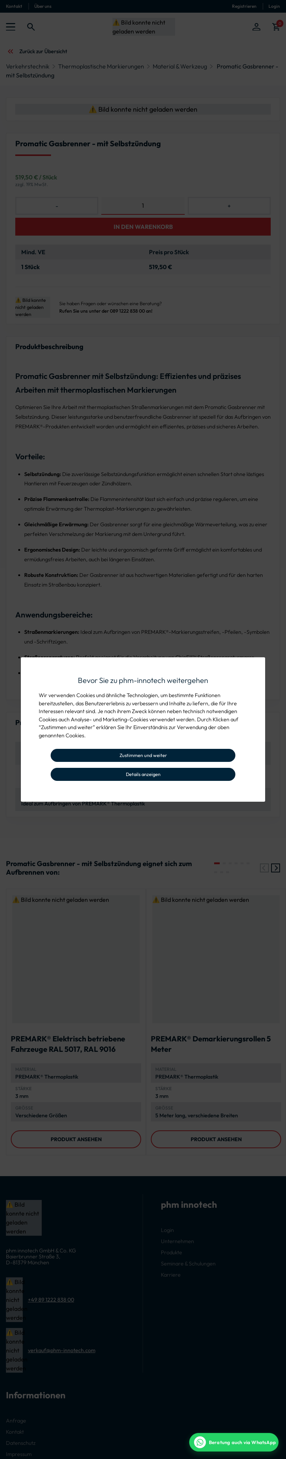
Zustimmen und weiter (143, 755)
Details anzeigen (143, 774)
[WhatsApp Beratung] (234, 1442)
